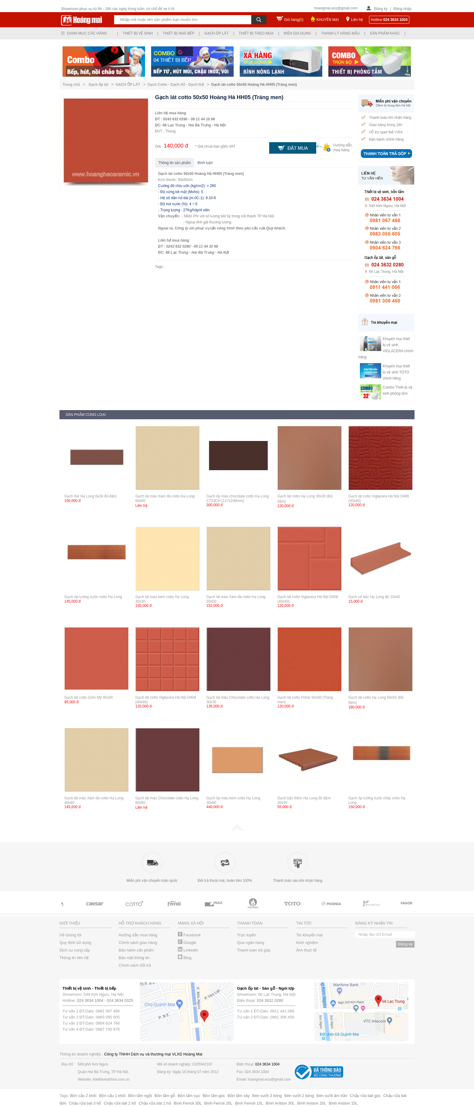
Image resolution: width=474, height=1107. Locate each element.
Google (187, 942)
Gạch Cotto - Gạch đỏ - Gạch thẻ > (179, 84)
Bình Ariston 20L (311, 1103)
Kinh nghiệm (307, 942)
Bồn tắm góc (214, 1095)
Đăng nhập (402, 9)
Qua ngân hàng (250, 942)
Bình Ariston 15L (343, 1103)
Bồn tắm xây (239, 1095)
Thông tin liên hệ (74, 957)
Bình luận (205, 163)
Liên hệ (357, 20)
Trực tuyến (246, 935)
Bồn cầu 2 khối (83, 1095)
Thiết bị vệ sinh (138, 33)
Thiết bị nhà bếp (178, 33)
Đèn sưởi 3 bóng (267, 1095)
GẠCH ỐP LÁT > (131, 84)
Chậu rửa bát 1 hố (155, 1103)
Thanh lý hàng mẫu (340, 33)
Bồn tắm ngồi (140, 1095)
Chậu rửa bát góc (365, 1095)
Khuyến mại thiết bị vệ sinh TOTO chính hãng (396, 372)
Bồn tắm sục (189, 1095)
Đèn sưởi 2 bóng (299, 1095)
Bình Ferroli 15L (249, 1103)
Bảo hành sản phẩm (136, 950)
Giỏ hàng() (293, 20)
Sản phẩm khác (385, 33)
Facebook (189, 935)
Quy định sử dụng (75, 942)
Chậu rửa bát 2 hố (120, 1103)
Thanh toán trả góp (253, 950)
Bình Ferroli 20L (218, 1103)
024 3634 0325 (120, 1000)
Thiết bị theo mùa (256, 33)
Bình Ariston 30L (280, 1103)
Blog (184, 957)
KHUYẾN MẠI (328, 20)
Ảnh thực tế (306, 950)
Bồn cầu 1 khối (112, 1095)
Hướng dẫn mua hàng (138, 935)
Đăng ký (381, 9)
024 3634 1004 (90, 1000)
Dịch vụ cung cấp (74, 950)
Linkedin (188, 950)
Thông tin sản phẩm (174, 163)
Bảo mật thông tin (134, 957)
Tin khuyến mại (309, 935)
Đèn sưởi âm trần (332, 1095)
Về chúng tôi (70, 935)
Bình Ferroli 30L (188, 1103)
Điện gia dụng (297, 33)
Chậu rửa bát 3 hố (85, 1103)
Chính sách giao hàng (138, 942)
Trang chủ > (75, 84)
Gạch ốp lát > (102, 84)
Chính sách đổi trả (135, 965)
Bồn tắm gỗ (164, 1095)
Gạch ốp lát (216, 33)
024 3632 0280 (270, 1000)
